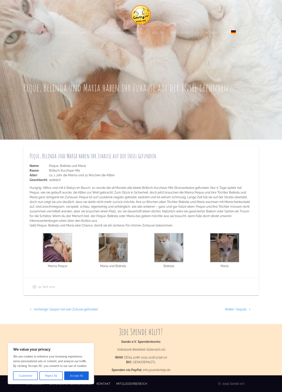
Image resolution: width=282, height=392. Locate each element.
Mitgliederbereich (131, 383)
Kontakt (104, 383)
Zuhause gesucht (55, 32)
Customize (25, 375)
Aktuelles (214, 32)
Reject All (51, 375)
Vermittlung (89, 32)
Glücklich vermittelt (126, 32)
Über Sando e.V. (184, 32)
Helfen (158, 32)
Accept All (76, 375)
